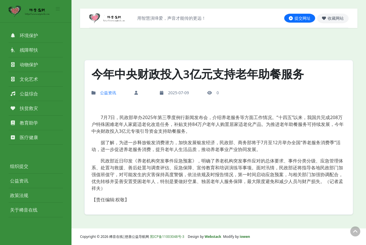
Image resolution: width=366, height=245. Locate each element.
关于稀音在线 (23, 210)
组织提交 (19, 166)
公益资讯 (19, 181)
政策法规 (19, 195)
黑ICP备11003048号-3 (167, 236)
